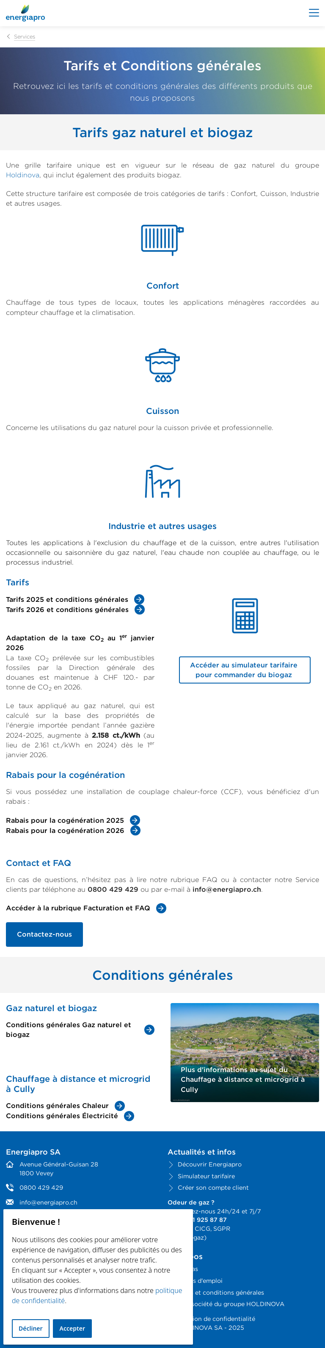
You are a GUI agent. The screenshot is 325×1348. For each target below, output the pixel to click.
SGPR (221, 1228)
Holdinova (22, 175)
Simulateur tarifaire (206, 1176)
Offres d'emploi (200, 1280)
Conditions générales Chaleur (57, 1106)
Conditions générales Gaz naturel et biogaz (68, 1030)
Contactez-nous (44, 934)
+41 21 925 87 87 (201, 1219)
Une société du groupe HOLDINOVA (231, 1303)
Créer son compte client (213, 1187)
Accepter (72, 1328)
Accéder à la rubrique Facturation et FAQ (78, 908)
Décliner (31, 1328)
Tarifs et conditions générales (221, 1292)
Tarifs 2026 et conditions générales (67, 610)
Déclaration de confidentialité (211, 1318)
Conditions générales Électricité (62, 1116)
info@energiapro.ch (48, 1202)
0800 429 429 (41, 1187)
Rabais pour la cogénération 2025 (65, 820)
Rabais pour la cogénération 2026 (65, 831)
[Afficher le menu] (314, 13)
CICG (202, 1228)
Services (24, 36)
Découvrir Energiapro (210, 1164)
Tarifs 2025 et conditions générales (67, 599)
